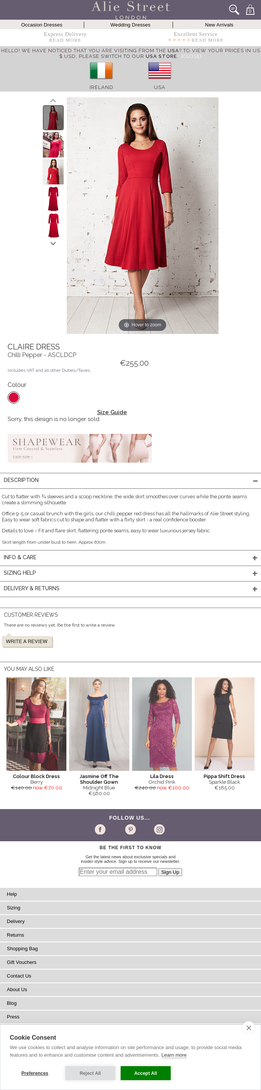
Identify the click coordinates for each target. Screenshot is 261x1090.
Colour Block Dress (36, 776)
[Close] (191, 56)
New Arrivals (219, 25)
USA (159, 87)
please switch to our (128, 56)
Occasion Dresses (42, 25)
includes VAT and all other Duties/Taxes (49, 370)
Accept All (145, 1073)
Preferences (35, 1073)
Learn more (174, 1055)
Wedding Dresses (130, 25)
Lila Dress (162, 776)
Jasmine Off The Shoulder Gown (99, 779)
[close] (248, 1027)
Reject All (90, 1073)
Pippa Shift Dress (224, 776)
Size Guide (112, 412)
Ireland (101, 87)
